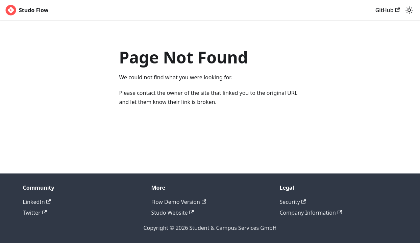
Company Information (311, 212)
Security (293, 202)
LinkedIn (37, 202)
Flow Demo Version (178, 202)
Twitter (35, 212)
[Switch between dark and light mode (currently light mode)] (409, 10)
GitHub (387, 10)
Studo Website (172, 212)
